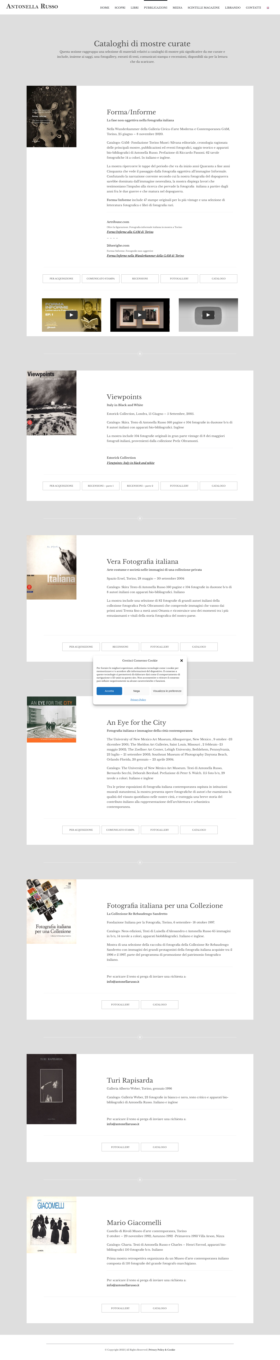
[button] (181, 660)
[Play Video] (72, 315)
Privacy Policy (138, 699)
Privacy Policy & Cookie (162, 1349)
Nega (136, 690)
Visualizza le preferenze (167, 690)
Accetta (109, 690)
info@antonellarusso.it (123, 981)
